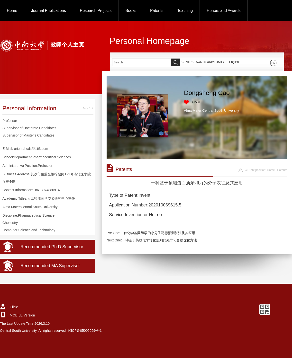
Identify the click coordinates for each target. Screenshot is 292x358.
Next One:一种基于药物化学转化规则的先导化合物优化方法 (152, 240)
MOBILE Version (22, 315)
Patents (156, 11)
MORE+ (88, 108)
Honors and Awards (223, 11)
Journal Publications (48, 11)
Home (12, 11)
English (234, 62)
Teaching (185, 11)
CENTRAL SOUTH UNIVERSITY (203, 62)
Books (131, 11)
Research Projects (96, 11)
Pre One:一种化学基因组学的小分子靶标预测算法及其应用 (151, 233)
